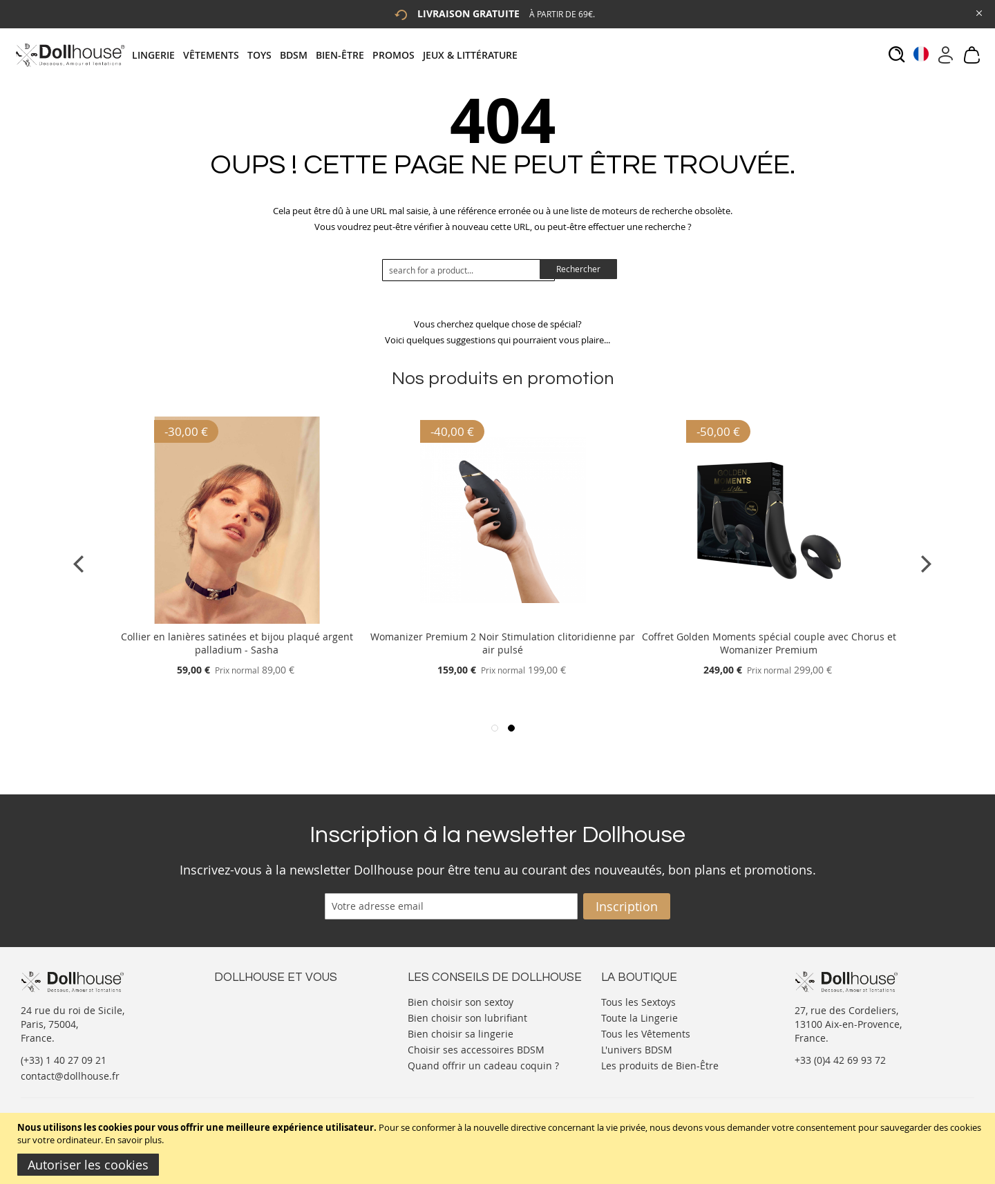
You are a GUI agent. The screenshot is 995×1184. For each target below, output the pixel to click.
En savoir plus (133, 1140)
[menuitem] (157, 55)
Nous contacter (249, 1000)
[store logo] (69, 55)
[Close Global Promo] (978, 12)
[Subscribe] (626, 906)
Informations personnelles (275, 1028)
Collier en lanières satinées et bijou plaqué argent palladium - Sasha (237, 643)
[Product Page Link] (237, 620)
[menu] (329, 55)
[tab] (329, 55)
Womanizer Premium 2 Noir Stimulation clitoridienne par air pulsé (502, 643)
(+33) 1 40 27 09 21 (63, 1060)
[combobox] (468, 270)
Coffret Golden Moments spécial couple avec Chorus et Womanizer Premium (769, 643)
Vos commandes (252, 1042)
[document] (499, 1148)
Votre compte (245, 1014)
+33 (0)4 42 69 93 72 (840, 1060)
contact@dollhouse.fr (70, 1075)
